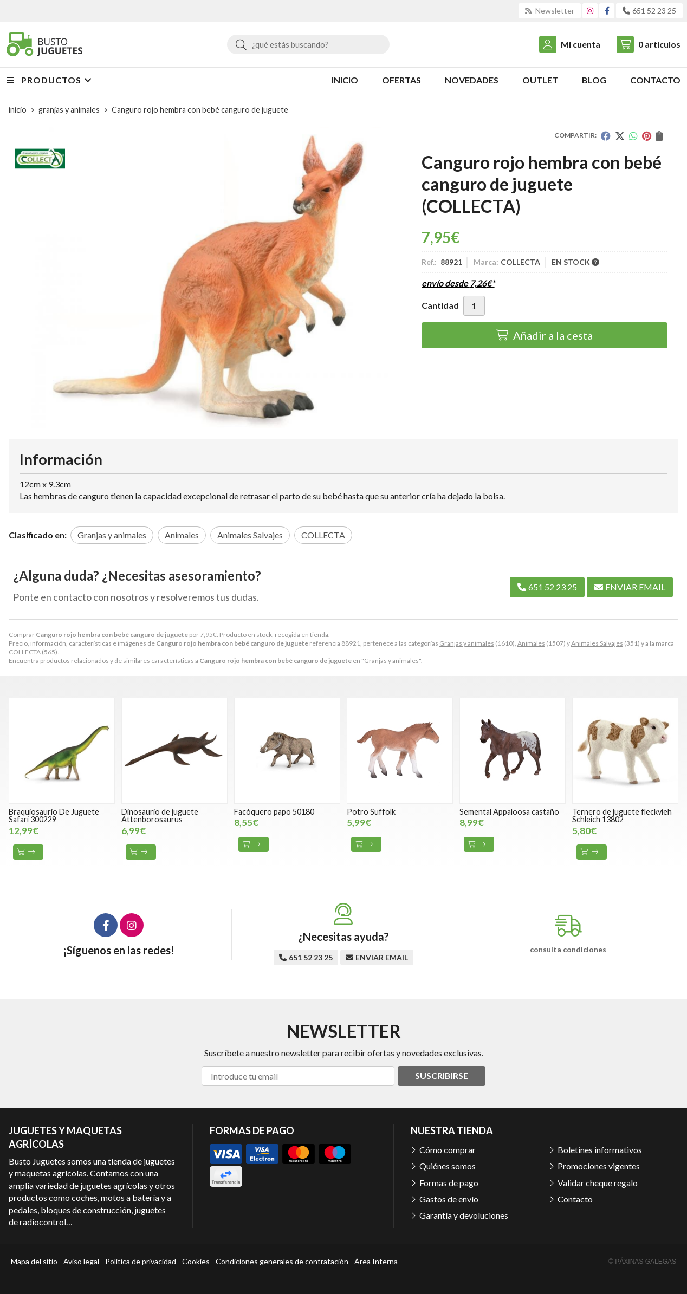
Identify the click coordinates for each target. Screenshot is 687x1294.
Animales (531, 643)
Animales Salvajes (597, 643)
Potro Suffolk (371, 811)
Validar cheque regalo (598, 1183)
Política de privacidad (140, 1261)
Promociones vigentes (599, 1166)
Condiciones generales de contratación (282, 1261)
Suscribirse (441, 1075)
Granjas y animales (466, 643)
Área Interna (376, 1261)
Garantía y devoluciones (463, 1215)
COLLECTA (25, 652)
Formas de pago (448, 1183)
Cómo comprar (447, 1150)
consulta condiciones (568, 949)
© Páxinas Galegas (642, 1261)
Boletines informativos (600, 1150)
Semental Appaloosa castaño (509, 811)
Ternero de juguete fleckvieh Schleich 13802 (622, 815)
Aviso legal (81, 1261)
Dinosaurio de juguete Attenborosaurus (159, 815)
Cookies (196, 1261)
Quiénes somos (447, 1166)
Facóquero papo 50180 (274, 811)
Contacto (575, 1199)
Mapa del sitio (34, 1261)
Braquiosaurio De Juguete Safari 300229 (54, 815)
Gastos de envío (448, 1199)
